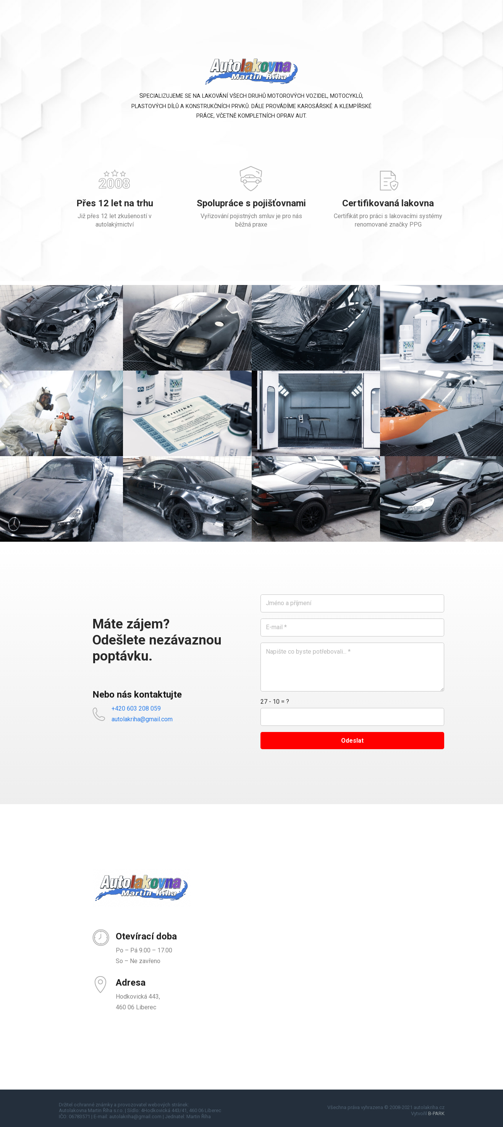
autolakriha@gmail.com (142, 719)
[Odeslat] (352, 740)
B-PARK (436, 1113)
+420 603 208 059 (136, 708)
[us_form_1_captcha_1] (352, 717)
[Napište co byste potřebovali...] (352, 667)
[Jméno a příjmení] (352, 603)
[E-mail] (352, 627)
